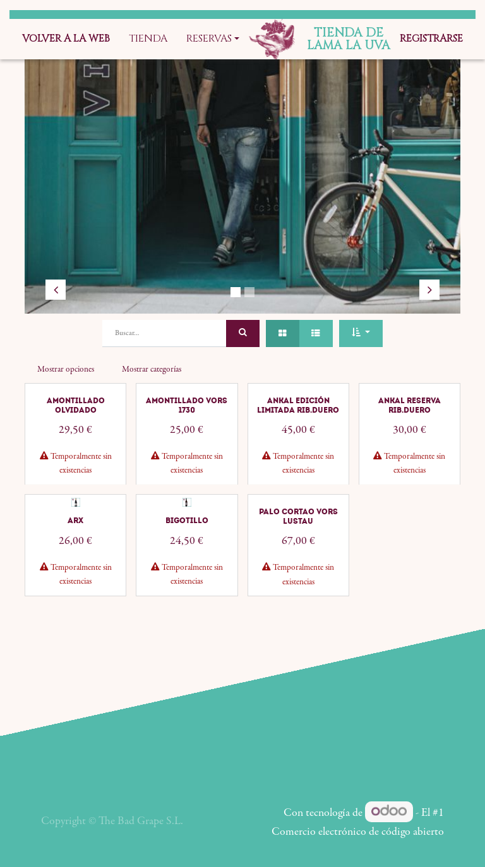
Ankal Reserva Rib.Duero (409, 443)
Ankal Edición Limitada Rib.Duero (298, 443)
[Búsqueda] (243, 333)
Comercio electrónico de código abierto (358, 832)
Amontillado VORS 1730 (186, 443)
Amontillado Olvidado (76, 443)
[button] (360, 333)
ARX (75, 559)
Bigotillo (186, 559)
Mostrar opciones (65, 369)
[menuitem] (66, 39)
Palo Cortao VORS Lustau (298, 554)
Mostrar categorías (151, 369)
